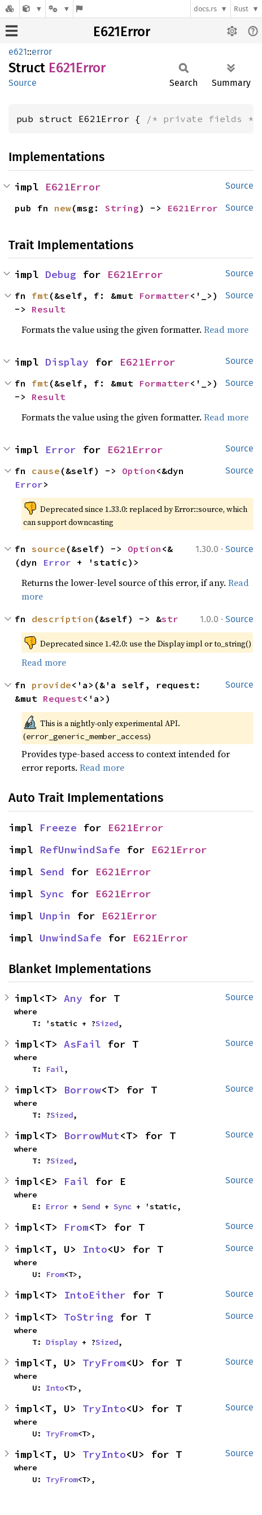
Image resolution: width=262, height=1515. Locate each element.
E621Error (121, 32)
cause (46, 470)
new (62, 208)
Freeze (58, 827)
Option (139, 470)
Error (60, 449)
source (49, 548)
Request (62, 698)
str (169, 618)
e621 (17, 51)
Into (94, 1249)
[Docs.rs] (9, 9)
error (42, 51)
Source (22, 82)
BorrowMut (92, 1135)
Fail (55, 1069)
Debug (60, 274)
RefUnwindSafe (80, 849)
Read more (226, 329)
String (122, 208)
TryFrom (104, 1362)
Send (52, 871)
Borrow (82, 1089)
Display (67, 361)
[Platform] (59, 9)
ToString (88, 1316)
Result (49, 309)
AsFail (82, 1044)
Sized (106, 1023)
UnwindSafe (71, 937)
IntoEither (95, 1294)
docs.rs (205, 9)
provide (51, 685)
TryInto (104, 1408)
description (63, 618)
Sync (52, 893)
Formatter (164, 295)
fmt (40, 295)
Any (73, 998)
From (76, 1227)
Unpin (55, 915)
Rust (241, 9)
